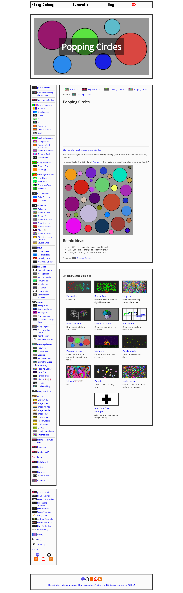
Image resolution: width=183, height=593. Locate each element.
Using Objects (43, 326)
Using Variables (44, 162)
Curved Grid (43, 166)
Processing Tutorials (42, 504)
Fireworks (42, 348)
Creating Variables (45, 138)
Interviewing (42, 529)
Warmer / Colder (45, 262)
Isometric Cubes (45, 362)
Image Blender (44, 410)
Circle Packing (44, 386)
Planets (41, 383)
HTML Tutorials (44, 496)
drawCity (42, 188)
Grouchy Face (44, 258)
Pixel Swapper (44, 421)
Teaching (41, 544)
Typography (43, 157)
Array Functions (44, 391)
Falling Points (43, 305)
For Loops (41, 267)
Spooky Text (43, 284)
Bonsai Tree (43, 351)
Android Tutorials (45, 519)
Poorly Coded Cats (46, 431)
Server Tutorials (44, 512)
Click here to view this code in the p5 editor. (82, 150)
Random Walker (45, 219)
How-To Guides (44, 526)
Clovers (41, 428)
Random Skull (44, 154)
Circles (41, 115)
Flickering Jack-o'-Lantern (45, 238)
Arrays (40, 302)
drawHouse (43, 178)
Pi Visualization (44, 316)
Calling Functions (44, 105)
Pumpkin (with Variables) (44, 146)
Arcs (40, 122)
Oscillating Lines (45, 309)
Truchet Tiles (43, 435)
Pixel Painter (43, 417)
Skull (40, 133)
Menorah (42, 287)
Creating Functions (45, 174)
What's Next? (43, 452)
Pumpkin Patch (44, 226)
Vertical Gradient (45, 277)
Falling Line (43, 209)
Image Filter (43, 403)
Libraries (41, 472)
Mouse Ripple (44, 255)
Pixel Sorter (43, 424)
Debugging (42, 447)
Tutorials (81, 5)
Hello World (42, 462)
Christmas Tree (44, 185)
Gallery (40, 534)
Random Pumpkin (46, 150)
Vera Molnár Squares (43, 296)
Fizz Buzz (42, 200)
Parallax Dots (43, 376)
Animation (41, 205)
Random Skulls (44, 233)
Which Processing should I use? (45, 94)
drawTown (42, 181)
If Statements (43, 193)
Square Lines (43, 243)
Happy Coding (43, 5)
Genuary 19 (43, 400)
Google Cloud (43, 515)
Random (41, 480)
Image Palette (44, 407)
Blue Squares (43, 112)
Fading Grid (43, 312)
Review (40, 467)
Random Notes (44, 475)
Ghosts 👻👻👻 (45, 379)
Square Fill (42, 216)
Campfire (42, 372)
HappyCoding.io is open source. (62, 585)
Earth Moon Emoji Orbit (46, 320)
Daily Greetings (44, 197)
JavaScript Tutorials (45, 499)
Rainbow (41, 108)
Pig (39, 119)
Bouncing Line (44, 223)
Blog (111, 5)
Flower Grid (43, 280)
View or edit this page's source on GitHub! (116, 585)
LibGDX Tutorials (44, 522)
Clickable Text (44, 251)
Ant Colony (42, 365)
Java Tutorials (43, 508)
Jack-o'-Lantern (44, 129)
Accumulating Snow (44, 331)
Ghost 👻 (42, 230)
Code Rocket (43, 291)
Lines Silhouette (45, 270)
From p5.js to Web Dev (45, 441)
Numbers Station (45, 339)
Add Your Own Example (102, 410)
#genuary (97, 162)
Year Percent (43, 336)
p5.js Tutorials (43, 87)
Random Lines (44, 212)
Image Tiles (43, 414)
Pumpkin (42, 126)
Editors (40, 457)
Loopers (41, 355)
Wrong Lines (43, 274)
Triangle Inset (44, 141)
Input (39, 248)
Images (40, 396)
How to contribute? (87, 585)
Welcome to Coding (45, 100)
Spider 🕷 (42, 169)
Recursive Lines (44, 358)
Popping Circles (44, 369)
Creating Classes (44, 344)
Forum (35, 549)
